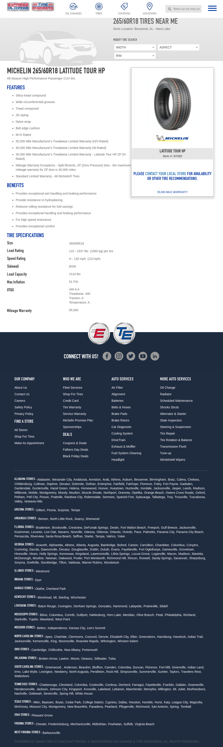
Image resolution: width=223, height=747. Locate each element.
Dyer (38, 580)
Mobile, (33, 492)
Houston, (135, 702)
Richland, (189, 615)
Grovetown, (187, 549)
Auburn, (127, 479)
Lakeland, (104, 689)
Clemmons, (76, 636)
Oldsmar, (102, 532)
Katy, (167, 702)
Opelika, (137, 492)
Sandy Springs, (162, 558)
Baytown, (48, 702)
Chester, (41, 724)
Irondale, (146, 488)
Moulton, (75, 492)
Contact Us (21, 394)
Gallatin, (181, 685)
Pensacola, (21, 536)
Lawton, (64, 658)
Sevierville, (51, 693)
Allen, (37, 702)
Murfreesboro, (196, 689)
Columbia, (125, 667)
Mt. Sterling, (61, 597)
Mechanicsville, (81, 724)
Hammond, (120, 606)
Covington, (65, 606)
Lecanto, (37, 532)
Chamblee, (162, 545)
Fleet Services (72, 387)
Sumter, (163, 671)
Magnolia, (196, 702)
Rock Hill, (112, 671)
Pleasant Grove (42, 715)
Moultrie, (39, 558)
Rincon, (133, 558)
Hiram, (33, 554)
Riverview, (37, 536)
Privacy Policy (23, 414)
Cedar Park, (73, 702)
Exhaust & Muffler (123, 446)
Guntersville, (40, 488)
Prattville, (57, 497)
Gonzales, (105, 606)
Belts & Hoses (121, 407)
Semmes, (109, 497)
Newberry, (61, 671)
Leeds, (187, 488)
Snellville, (33, 562)
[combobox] (183, 9)
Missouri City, (39, 706)
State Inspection (171, 420)
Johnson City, (59, 689)
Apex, (49, 636)
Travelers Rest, (191, 671)
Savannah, (181, 558)
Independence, (58, 628)
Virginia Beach (144, 724)
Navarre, (64, 532)
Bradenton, (43, 527)
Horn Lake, (114, 615)
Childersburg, (23, 484)
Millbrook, (20, 492)
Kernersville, (41, 641)
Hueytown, (117, 488)
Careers (19, 400)
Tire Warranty (72, 407)
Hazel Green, (59, 488)
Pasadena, (96, 706)
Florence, (146, 484)
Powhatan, (115, 724)
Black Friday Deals (75, 456)
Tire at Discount (60, 741)
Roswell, (145, 558)
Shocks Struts (169, 407)
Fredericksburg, (58, 724)
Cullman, (40, 484)
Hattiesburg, (97, 615)
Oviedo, (128, 532)
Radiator (166, 394)
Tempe (75, 510)
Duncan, (138, 667)
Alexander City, (62, 479)
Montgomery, (48, 492)
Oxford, (201, 492)
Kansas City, (77, 628)
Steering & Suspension (175, 427)
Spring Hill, (66, 693)
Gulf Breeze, (169, 527)
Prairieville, (151, 606)
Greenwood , (54, 667)
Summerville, (148, 671)
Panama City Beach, (190, 532)
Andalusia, (80, 479)
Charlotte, (61, 636)
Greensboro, (147, 636)
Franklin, (169, 685)
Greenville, (179, 667)
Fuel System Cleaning (126, 453)
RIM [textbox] (119, 55)
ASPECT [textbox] (166, 47)
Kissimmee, (22, 532)
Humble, (148, 702)
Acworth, (42, 545)
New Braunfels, (77, 706)
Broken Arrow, (48, 658)
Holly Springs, (48, 554)
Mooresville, (67, 641)
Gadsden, (186, 484)
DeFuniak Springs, (96, 527)
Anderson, (71, 667)
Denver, (103, 636)
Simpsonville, (129, 671)
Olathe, (40, 588)
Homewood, (89, 488)
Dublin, (95, 549)
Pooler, (78, 558)
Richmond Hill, (117, 558)
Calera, (182, 479)
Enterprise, (105, 484)
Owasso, (87, 658)
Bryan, (60, 702)
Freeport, (154, 527)
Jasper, (177, 488)
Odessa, (89, 532)
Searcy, (79, 519)
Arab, (106, 479)
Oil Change (167, 387)
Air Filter (117, 387)
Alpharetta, (56, 545)
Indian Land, (196, 667)
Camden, (111, 667)
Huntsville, (132, 488)
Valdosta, (74, 562)
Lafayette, (135, 606)
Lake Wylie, (30, 671)
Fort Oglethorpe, (150, 549)
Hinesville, (21, 554)
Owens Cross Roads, (180, 492)
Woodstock (111, 562)
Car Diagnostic (122, 427)
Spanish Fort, (126, 497)
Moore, (75, 658)
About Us (20, 387)
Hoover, (103, 488)
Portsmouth (90, 650)
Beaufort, (85, 667)
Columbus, (178, 545)
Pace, (138, 532)
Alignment (118, 394)
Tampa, (100, 536)
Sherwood (92, 519)
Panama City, (166, 532)
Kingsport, (76, 689)
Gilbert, (41, 510)
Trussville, (181, 497)
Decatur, (65, 484)
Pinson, (45, 497)
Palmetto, (149, 532)
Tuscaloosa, (197, 497)
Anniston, (95, 479)
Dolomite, (78, 484)
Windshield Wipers (172, 459)
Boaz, (172, 479)
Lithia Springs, (120, 554)
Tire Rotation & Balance (176, 440)
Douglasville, (80, 549)
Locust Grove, (141, 554)
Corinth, (70, 615)
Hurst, (159, 702)
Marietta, (198, 554)
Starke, (89, 536)
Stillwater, (100, 658)
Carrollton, (147, 545)
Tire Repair (167, 433)
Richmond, (143, 706)
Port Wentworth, (95, 558)
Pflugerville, (127, 706)
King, (54, 641)
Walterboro (21, 676)
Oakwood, (66, 558)
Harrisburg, (164, 636)
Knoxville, (90, 689)
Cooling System (122, 433)
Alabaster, (44, 479)
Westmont (42, 571)
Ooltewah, (35, 693)
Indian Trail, (195, 636)
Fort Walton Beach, (134, 527)
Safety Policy (23, 407)
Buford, (122, 545)
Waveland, (47, 619)
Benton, (43, 519)
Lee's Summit (96, 628)
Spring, (174, 706)
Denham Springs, (85, 606)
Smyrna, (20, 562)
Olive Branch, (146, 615)
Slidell (163, 606)
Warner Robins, (92, 562)
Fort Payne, (171, 484)
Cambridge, (39, 650)
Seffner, (78, 536)
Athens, (116, 479)
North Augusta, (79, 671)
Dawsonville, (49, 549)
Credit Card (71, 400)
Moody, (63, 492)
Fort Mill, (165, 667)
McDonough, (23, 558)
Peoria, (51, 510)
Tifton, (63, 562)
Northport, (110, 492)
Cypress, (111, 702)
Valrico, (111, 536)
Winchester (78, 597)
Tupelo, (34, 619)
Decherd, (125, 685)
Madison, (199, 488)
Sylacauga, (143, 497)
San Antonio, (160, 706)
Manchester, (134, 689)
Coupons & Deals (75, 443)
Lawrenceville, (100, 554)
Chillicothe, (55, 650)
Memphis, (150, 689)
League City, (180, 702)
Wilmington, (109, 641)
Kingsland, (82, 554)
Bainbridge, (108, 545)
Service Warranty (74, 414)
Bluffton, (97, 667)
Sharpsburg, (197, 558)
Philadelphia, (173, 615)
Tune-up (165, 453)
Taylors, (174, 671)
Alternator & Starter (173, 414)
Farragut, (138, 685)
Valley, (18, 501)
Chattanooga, (48, 685)
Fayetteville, (130, 549)
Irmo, (17, 671)
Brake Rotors (120, 420)
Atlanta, (81, 545)
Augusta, (94, 545)
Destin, (115, 527)
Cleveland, (66, 685)
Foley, (158, 484)
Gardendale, (22, 488)
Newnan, (51, 558)
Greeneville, (196, 685)
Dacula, (34, 549)
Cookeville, (96, 685)
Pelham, (19, 497)
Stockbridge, (49, 562)
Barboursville (51, 733)
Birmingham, (158, 479)
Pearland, (111, 706)
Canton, (133, 545)
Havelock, (179, 636)
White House (84, 693)
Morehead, (45, 597)
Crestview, (76, 527)
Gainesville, (170, 549)
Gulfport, (82, 615)
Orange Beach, (154, 492)
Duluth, (105, 549)
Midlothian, (99, 724)
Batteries (117, 400)
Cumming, (21, 549)
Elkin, (134, 636)
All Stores (20, 430)
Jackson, (43, 689)
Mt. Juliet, (179, 689)
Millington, (165, 689)
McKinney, (21, 706)
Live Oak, (50, 532)
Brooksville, (60, 527)
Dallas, (123, 702)
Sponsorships (72, 427)
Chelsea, (194, 479)
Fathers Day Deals (75, 449)
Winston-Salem (128, 641)
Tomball (186, 706)
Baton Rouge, (47, 606)
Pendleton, (97, 671)
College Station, (93, 702)
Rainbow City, (73, 497)
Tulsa (112, 658)
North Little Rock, (61, 519)
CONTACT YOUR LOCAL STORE (165, 174)
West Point (62, 619)
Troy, (170, 497)
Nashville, (21, 693)
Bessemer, (141, 479)
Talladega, (159, 497)
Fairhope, (132, 484)
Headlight (118, 459)
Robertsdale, (92, 497)
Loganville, (159, 554)
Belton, (42, 628)
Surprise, (64, 510)
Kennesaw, (66, 554)
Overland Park (56, 588)
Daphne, (52, 484)
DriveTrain (118, 440)
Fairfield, (119, 484)
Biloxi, (44, 615)
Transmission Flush (173, 446)
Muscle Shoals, (92, 492)
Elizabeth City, (119, 636)
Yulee (121, 536)
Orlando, (116, 532)
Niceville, (77, 532)
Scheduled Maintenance (176, 400)
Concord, (91, 636)
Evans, (116, 549)
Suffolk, (128, 724)
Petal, (160, 615)
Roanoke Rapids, (87, 641)
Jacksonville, (162, 488)
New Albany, (72, 650)
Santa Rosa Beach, (59, 536)
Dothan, (91, 484)
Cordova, (111, 685)
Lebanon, (118, 689)
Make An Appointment (29, 443)
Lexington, (46, 671)
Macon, (172, 554)
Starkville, (21, 619)
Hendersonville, (24, 689)
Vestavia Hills (33, 501)
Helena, (74, 488)
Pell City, (33, 497)
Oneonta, (124, 492)
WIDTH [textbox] (121, 47)
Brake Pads (119, 414)
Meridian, (129, 615)
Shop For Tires (24, 436)
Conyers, (193, 545)
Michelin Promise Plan (78, 420)
